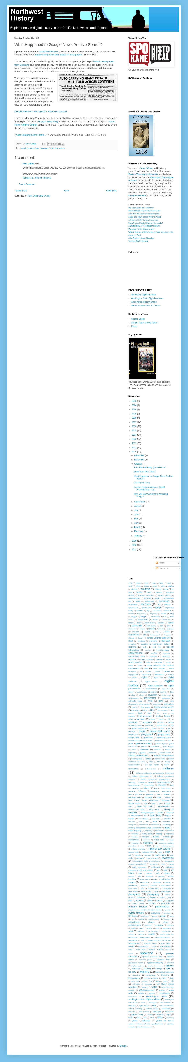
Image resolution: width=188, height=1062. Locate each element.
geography (147, 722)
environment (150, 698)
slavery (131, 946)
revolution (159, 925)
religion (165, 922)
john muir (139, 794)
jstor (158, 794)
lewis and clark (144, 806)
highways (132, 753)
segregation (132, 940)
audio (158, 607)
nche (160, 852)
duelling (163, 692)
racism (163, 916)
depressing (146, 675)
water (143, 1002)
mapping (166, 825)
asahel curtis (133, 608)
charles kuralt (155, 635)
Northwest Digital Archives (143, 294)
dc (141, 671)
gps (169, 740)
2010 (134, 451)
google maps (164, 734)
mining (159, 834)
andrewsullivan (134, 598)
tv (151, 981)
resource (148, 925)
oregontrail (157, 882)
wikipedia (157, 1012)
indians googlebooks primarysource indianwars (155, 773)
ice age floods (152, 765)
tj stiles (163, 978)
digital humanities (155, 686)
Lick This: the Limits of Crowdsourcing (143, 214)
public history (136, 912)
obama (167, 873)
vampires (144, 987)
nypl (140, 873)
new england (160, 855)
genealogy (132, 722)
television (136, 975)
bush (169, 626)
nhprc (163, 864)
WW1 (152, 1018)
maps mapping (134, 830)
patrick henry (166, 885)
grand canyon (160, 744)
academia (145, 589)
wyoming (170, 1018)
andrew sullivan (164, 595)
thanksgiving (150, 975)
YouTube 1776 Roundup (138, 241)
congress (166, 653)
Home (66, 190)
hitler (151, 762)
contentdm (166, 656)
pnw (130, 900)
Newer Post (21, 190)
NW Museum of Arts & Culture (145, 305)
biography (153, 614)
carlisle (161, 629)
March (137, 527)
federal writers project (164, 707)
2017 (134, 422)
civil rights (153, 641)
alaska (139, 592)
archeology (164, 601)
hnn (158, 762)
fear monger (146, 707)
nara (149, 846)
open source (145, 879)
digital (144, 677)
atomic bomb (147, 608)
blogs (143, 616)
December (139, 455)
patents (154, 885)
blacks (163, 613)
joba (130, 794)
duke (172, 692)
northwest (155, 867)
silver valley (165, 943)
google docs (133, 734)
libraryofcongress (147, 813)
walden (162, 990)
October (138, 464)
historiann (152, 753)
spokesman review (135, 963)
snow (130, 949)
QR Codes (133, 916)
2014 (134, 435)
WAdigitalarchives (146, 990)
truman (144, 981)
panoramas (132, 885)
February (139, 531)
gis (172, 725)
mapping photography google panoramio (144, 828)
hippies (142, 752)
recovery (167, 919)
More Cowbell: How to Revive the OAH (144, 211)
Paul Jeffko (28, 163)
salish (130, 931)
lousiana (131, 822)
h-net (134, 750)
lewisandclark (164, 806)
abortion (134, 589)
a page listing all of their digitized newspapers (58, 54)
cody (144, 647)
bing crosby (141, 614)
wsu (138, 1017)
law (145, 803)
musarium (135, 843)
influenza (131, 782)
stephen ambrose (138, 966)
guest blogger (168, 746)
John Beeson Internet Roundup (141, 238)
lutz (140, 822)
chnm (130, 641)
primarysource (162, 906)
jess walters (166, 791)
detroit (134, 677)
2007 (134, 549)
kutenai (168, 797)
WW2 (160, 1017)
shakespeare (134, 943)
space (130, 953)
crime (168, 659)
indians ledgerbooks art (142, 776)
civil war (165, 641)
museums (148, 843)
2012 (134, 443)
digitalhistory (151, 689)
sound (168, 949)
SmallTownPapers (48, 51)
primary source (58, 148)
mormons (146, 840)
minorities (134, 837)
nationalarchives (148, 852)
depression (159, 674)
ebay (133, 695)
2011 (134, 447)
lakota (144, 800)
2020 (134, 409)
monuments (133, 840)
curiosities (158, 662)
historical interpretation (164, 755)
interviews (162, 785)
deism (157, 671)
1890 (161, 583)
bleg (172, 614)
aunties (139, 610)
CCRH (166, 632)
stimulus (170, 965)
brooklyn (161, 623)
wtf (145, 1017)
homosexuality (133, 765)
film (152, 710)
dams (140, 665)
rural (157, 928)
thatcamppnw (134, 978)
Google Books (138, 319)
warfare (152, 993)
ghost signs (162, 725)
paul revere (132, 888)
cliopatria (132, 647)
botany (131, 623)
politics (159, 900)
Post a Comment (27, 184)
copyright (132, 659)
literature (170, 813)
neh (129, 855)
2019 (134, 413)
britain (139, 623)
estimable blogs (135, 701)
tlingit (172, 978)
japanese (131, 791)
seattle (151, 934)
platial (162, 897)
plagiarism (141, 897)
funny (130, 719)
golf (169, 728)
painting (167, 882)
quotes (154, 916)
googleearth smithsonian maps (140, 740)
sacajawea (167, 928)
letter (130, 806)
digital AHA (158, 677)
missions (145, 837)
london (131, 818)
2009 (134, 541)
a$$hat (171, 586)
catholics (135, 632)
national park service (159, 849)
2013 (134, 439)
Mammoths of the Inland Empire (141, 229)
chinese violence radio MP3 (159, 638)
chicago (131, 638)
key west (148, 797)
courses (159, 659)
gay (169, 719)
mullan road (158, 840)
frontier (167, 716)
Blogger (123, 1046)
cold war (157, 647)
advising (158, 589)
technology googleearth (164, 972)
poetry (150, 900)
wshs (130, 1017)
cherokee (167, 635)
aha (166, 589)
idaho (166, 765)
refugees (151, 922)
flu (158, 713)
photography (153, 894)
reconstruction (153, 919)
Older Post (111, 190)
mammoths (143, 825)
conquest (153, 656)
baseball (167, 611)
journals (149, 794)
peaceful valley (153, 888)
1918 (130, 586)
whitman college (152, 1009)
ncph (167, 852)
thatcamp (165, 975)
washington (165, 993)
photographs (134, 894)
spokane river (163, 959)
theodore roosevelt (151, 978)
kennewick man (134, 797)
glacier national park (140, 728)
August (138, 506)
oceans (131, 876)
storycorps (136, 969)
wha (154, 1005)
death (148, 671)
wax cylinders (165, 1002)
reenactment (133, 922)
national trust (133, 852)
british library (150, 623)
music (142, 846)
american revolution (146, 595)
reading (141, 919)
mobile (156, 836)
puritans (167, 913)
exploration (169, 704)
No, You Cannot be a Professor (141, 208)
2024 (134, 405)
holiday (167, 762)
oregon (131, 882)
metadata (134, 834)
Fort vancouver (145, 716)
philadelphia (166, 891)
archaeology (149, 601)
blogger (134, 617)
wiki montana (144, 1012)
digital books (151, 681)
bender (131, 614)
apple (138, 601)
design (171, 675)
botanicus (166, 620)
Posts (160, 563)
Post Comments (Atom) (39, 196)
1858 (146, 583)
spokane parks (145, 960)
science (141, 934)
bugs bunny (151, 626)
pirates (131, 897)
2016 (134, 426)
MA (147, 822)
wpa (168, 1014)
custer (130, 665)
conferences (135, 653)
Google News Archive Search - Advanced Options (40, 111)
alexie (149, 592)
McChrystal (159, 831)
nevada (137, 855)
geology (160, 722)
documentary (142, 692)
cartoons (170, 629)
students (147, 969)
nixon (171, 864)
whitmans (166, 1008)
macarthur (166, 822)
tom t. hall (135, 981)
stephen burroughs (155, 966)
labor (130, 800)
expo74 (134, 707)
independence (150, 769)
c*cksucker (132, 629)
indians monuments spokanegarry (155, 779)
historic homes (165, 753)
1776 (130, 583)
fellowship (135, 710)
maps (167, 827)
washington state (156, 996)
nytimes (149, 873)
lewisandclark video (136, 810)
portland (152, 903)
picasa (167, 894)
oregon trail (144, 882)
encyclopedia (133, 698)
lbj (160, 803)
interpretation (149, 785)
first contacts (162, 710)
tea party (132, 972)
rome (141, 928)
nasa (156, 846)
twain (158, 981)
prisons (168, 910)
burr (161, 626)
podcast (139, 900)
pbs (142, 888)
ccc (157, 632)
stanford (170, 963)
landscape (154, 800)
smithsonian (165, 946)
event (150, 701)
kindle (159, 797)
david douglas (159, 668)
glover (154, 728)
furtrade (152, 719)
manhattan (155, 825)
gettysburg (149, 725)
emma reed (166, 695)
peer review (133, 891)
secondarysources (162, 937)
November (139, 459)
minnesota (170, 834)
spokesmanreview (155, 963)
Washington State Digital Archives (147, 298)
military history (147, 834)
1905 (169, 583)
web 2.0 (131, 1005)
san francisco (153, 931)
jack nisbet (165, 788)
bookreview (143, 619)
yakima (134, 1021)
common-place (163, 650)
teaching (144, 971)
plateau (153, 897)
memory (170, 831)
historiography (136, 759)
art (159, 604)
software (152, 949)
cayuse (147, 632)
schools (131, 934)
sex (142, 940)
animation (147, 598)
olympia (161, 876)
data (146, 668)
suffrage (159, 969)
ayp (148, 611)
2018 (134, 418)
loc (145, 815)
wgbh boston (144, 1006)
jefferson (142, 791)
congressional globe (136, 656)
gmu (162, 728)
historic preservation (138, 755)
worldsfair (159, 1015)
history (148, 759)
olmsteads (149, 876)
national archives (138, 849)
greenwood (155, 746)
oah (157, 873)
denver (167, 671)
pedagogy (167, 888)
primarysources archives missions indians (144, 910)
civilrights (131, 644)
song (160, 949)
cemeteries (133, 634)
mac (155, 821)
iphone (146, 788)
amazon (159, 592)
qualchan (144, 916)
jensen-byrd (154, 791)
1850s (138, 583)
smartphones (143, 946)
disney (130, 692)
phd (156, 891)
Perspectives (146, 891)
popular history (138, 903)
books (155, 619)
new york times (153, 858)
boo (164, 617)
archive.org (132, 604)
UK (172, 981)
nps (165, 870)
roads (133, 928)
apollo (157, 598)
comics (148, 650)
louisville (167, 819)
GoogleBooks (148, 737)
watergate (153, 1002)
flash (140, 713)
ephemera (166, 698)
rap (133, 919)
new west (140, 858)
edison (141, 695)
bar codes (157, 611)
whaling (139, 1009)
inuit (172, 785)
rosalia (149, 928)
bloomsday (155, 617)
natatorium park (167, 846)
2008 (134, 545)
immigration (133, 769)
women (150, 1015)
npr (158, 870)
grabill (130, 744)
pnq (169, 897)
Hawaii (167, 750)
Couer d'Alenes (146, 659)
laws (153, 803)
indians (168, 768)
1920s (138, 586)
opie (155, 879)
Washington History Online (144, 302)
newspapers (45, 148)
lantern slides (134, 803)
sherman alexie (150, 943)
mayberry (148, 831)
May (136, 518)
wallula (141, 993)
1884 (154, 583)
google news (33, 148)
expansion (157, 704)
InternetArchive (134, 785)
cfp (144, 635)
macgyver (132, 825)
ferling (144, 710)
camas (142, 629)
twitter (165, 981)
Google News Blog (48, 121)
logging (168, 815)
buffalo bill (137, 625)
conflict (154, 653)
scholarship (166, 931)
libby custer (154, 810)
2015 (134, 430)
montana (167, 837)
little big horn (136, 815)
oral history (165, 879)
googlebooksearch (164, 737)
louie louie (156, 819)
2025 (134, 401)
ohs (139, 876)
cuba (148, 662)
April (136, 523)
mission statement (137, 195)
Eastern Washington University (143, 174)
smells (154, 946)
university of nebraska (142, 984)
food (165, 713)
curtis (168, 662)
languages (165, 800)
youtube (146, 1020)
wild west (169, 1012)
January (138, 535)
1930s (146, 586)
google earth (147, 734)
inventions (135, 788)
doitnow (154, 692)
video (154, 987)
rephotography (134, 925)
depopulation (133, 675)
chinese (141, 638)
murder (171, 840)
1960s (154, 586)
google (24, 148)
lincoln (160, 812)
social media (140, 949)
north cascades (139, 867)
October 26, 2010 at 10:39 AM (37, 178)
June (137, 514)
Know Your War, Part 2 (144, 471)
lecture (167, 803)
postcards (165, 903)
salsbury (140, 931)
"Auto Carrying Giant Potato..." (31, 135)
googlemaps (160, 740)
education (152, 695)
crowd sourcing (135, 662)
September (140, 501)
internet (151, 782)
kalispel (167, 794)
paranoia (144, 885)
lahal (137, 800)
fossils (158, 716)
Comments (162, 568)
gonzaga (131, 731)
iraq (155, 788)
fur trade (140, 719)
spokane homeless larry (152, 957)
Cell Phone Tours (142, 482)
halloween (144, 749)
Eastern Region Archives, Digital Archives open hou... (149, 488)
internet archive (163, 782)
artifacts (167, 604)
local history (155, 815)
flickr (149, 713)
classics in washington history (155, 644)
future (161, 719)
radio (172, 916)
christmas (141, 641)
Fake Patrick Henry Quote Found (149, 467)
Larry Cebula (146, 168)
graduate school (144, 743)
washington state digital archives (144, 999)
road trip (170, 925)
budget (171, 623)
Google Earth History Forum (144, 322)
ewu (161, 701)
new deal (147, 855)
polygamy (170, 901)
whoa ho (131, 1012)
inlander (142, 782)
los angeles (143, 819)
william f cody (137, 1014)
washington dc (134, 996)
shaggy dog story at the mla (159, 940)
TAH (168, 968)
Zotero (134, 326)
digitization (166, 689)
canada (151, 629)
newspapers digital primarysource (146, 861)
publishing (155, 913)
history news (160, 759)
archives (146, 604)
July (136, 510)
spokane (146, 953)
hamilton (157, 750)
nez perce (154, 864)
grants (144, 746)
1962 (162, 586)
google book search (160, 731)
